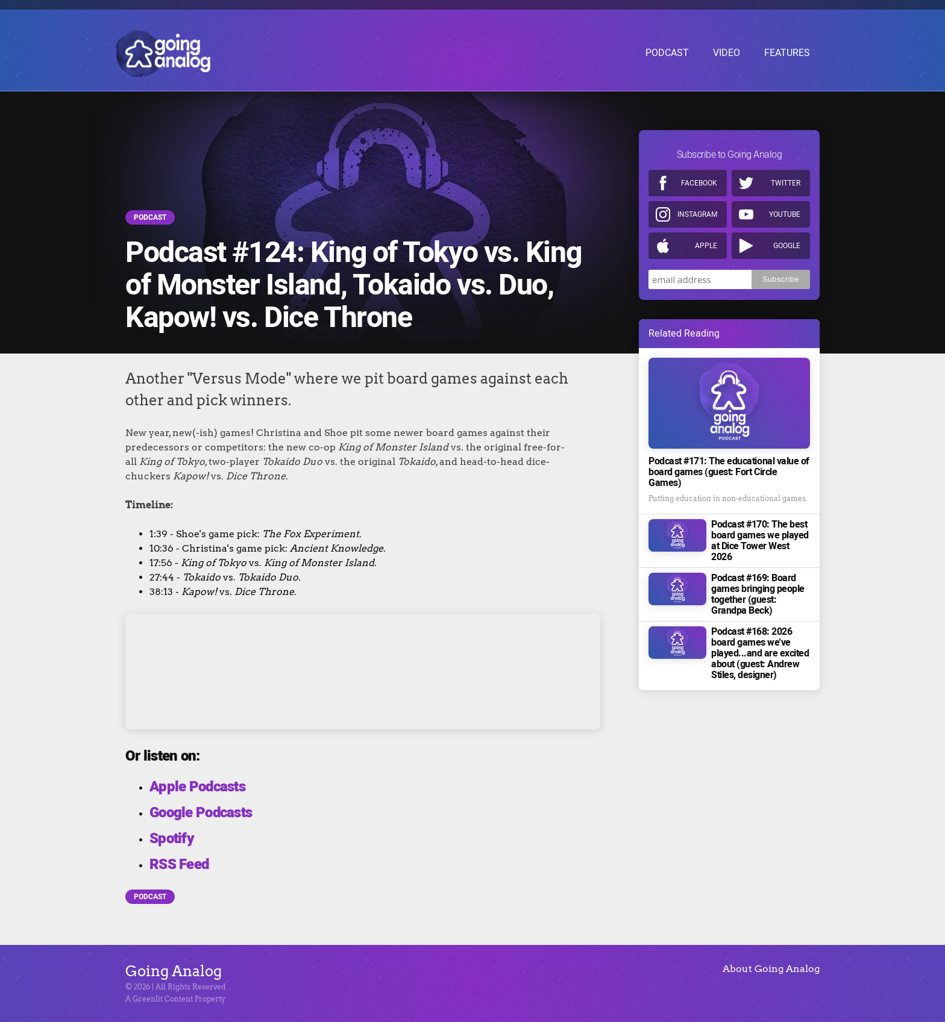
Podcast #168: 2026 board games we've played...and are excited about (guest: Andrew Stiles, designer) (760, 653)
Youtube (784, 214)
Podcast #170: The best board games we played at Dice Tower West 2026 (760, 540)
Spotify (171, 838)
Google (786, 245)
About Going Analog (771, 968)
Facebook (699, 183)
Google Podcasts (200, 812)
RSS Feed (179, 864)
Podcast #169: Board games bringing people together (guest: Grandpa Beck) (758, 594)
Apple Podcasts (197, 786)
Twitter (785, 183)
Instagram (697, 214)
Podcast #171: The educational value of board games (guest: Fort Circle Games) (728, 472)
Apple (706, 245)
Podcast (150, 217)
